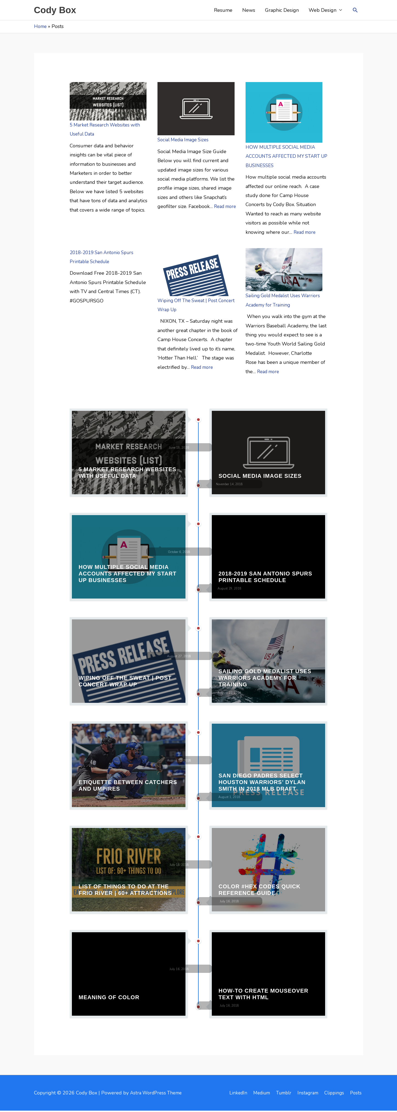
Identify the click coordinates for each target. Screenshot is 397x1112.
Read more (226, 207)
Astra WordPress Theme (157, 1094)
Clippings (334, 1094)
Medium (256, 1094)
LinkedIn (231, 1094)
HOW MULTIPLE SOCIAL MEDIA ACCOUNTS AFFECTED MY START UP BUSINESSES (285, 157)
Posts (357, 1094)
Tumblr (280, 1094)
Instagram (306, 1094)
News (248, 10)
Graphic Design (282, 10)
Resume (223, 10)
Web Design (322, 10)
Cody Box (56, 10)
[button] (355, 10)
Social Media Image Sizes (185, 141)
